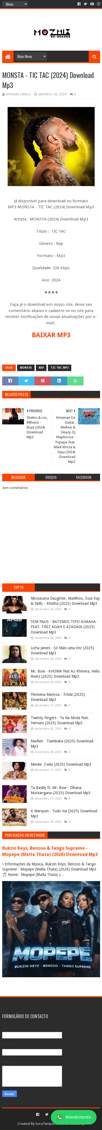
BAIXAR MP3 (51, 335)
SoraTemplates (47, 1124)
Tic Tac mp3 (60, 367)
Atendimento (73, 1117)
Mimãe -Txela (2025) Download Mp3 (61, 764)
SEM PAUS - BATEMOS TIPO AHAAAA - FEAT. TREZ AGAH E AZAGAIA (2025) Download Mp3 (64, 626)
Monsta (26, 367)
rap (41, 367)
